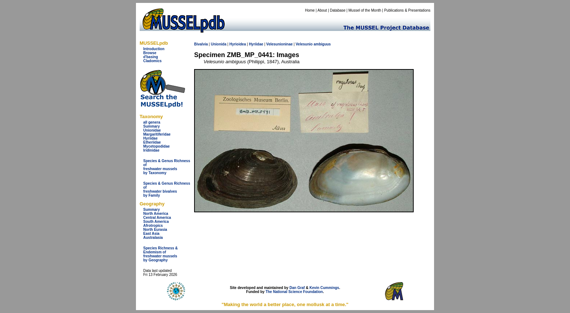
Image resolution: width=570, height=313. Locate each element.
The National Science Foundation (294, 292)
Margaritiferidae (156, 134)
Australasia (153, 238)
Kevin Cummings (324, 288)
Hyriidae (150, 138)
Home (310, 10)
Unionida (218, 44)
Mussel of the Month (365, 10)
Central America (157, 218)
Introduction (153, 49)
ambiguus (322, 44)
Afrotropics (153, 226)
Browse (149, 53)
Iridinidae (151, 150)
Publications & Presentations (407, 10)
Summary (151, 126)
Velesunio (304, 44)
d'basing (150, 57)
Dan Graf (297, 288)
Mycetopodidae (156, 146)
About (322, 10)
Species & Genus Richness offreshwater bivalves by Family (166, 189)
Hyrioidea (237, 44)
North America (155, 214)
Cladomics (152, 61)
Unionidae (152, 130)
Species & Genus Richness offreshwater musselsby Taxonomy (166, 167)
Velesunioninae (279, 44)
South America (156, 222)
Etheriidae (152, 142)
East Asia (151, 234)
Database (338, 10)
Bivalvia (201, 44)
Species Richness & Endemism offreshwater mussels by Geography (160, 254)
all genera (151, 122)
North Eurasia (155, 230)
